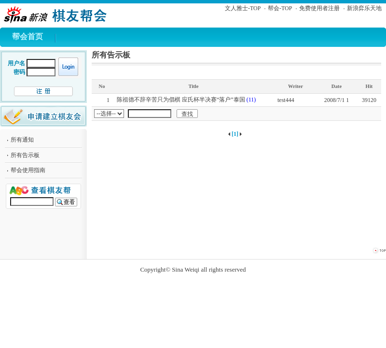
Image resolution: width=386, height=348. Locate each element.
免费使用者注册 (319, 8)
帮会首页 (27, 36)
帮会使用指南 (28, 170)
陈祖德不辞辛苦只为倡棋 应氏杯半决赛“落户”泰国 (181, 99)
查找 (187, 114)
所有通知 (22, 139)
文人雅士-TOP (243, 8)
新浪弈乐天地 (364, 8)
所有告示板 (25, 155)
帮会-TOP (280, 8)
